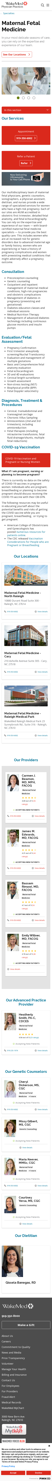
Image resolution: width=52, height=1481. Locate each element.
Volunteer (7, 1363)
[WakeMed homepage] (21, 5)
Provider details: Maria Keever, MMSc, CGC (26, 1172)
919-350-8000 (11, 1316)
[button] (48, 5)
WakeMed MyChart (13, 1408)
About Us (7, 1336)
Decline (38, 1473)
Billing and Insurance (14, 1374)
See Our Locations (17, 54)
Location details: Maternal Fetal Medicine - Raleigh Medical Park (26, 713)
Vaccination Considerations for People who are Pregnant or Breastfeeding (28, 542)
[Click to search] (42, 5)
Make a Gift (26, 1325)
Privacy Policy (8, 1466)
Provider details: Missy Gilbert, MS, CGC (26, 1134)
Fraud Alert (8, 1397)
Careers (6, 1341)
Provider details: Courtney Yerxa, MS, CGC (26, 1210)
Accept (13, 1473)
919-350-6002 (26, 138)
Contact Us (8, 1380)
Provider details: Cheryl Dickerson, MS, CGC (26, 1096)
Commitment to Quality (16, 1347)
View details (38, 816)
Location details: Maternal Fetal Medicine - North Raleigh (26, 590)
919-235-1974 (11, 1050)
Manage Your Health (14, 1369)
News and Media (11, 1352)
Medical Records (11, 1402)
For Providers (10, 1391)
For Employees (10, 1385)
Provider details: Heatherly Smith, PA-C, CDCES (26, 1032)
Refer (26, 163)
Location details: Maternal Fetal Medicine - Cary (26, 651)
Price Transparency (13, 1358)
